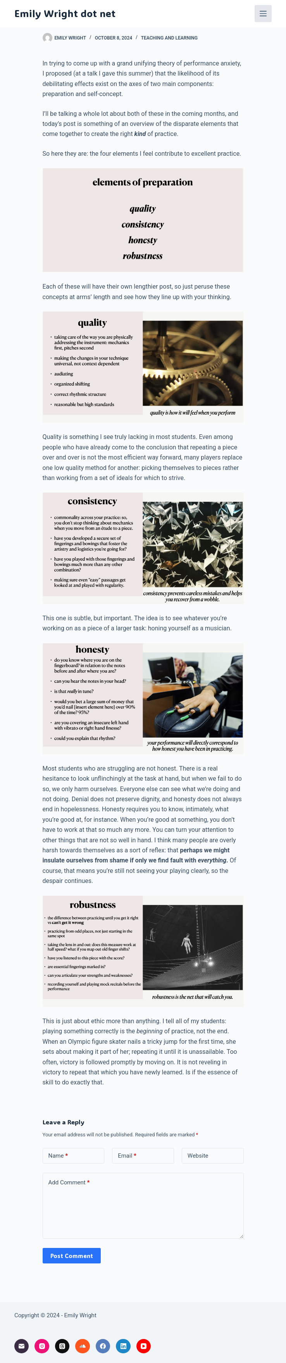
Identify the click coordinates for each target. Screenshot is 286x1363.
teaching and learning (169, 38)
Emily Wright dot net (64, 13)
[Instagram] (41, 1346)
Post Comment (71, 1256)
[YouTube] (143, 1346)
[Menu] (263, 13)
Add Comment (69, 1182)
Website (198, 1155)
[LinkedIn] (123, 1346)
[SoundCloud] (82, 1346)
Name (58, 1156)
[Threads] (62, 1346)
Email (127, 1156)
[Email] (21, 1346)
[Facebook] (103, 1346)
